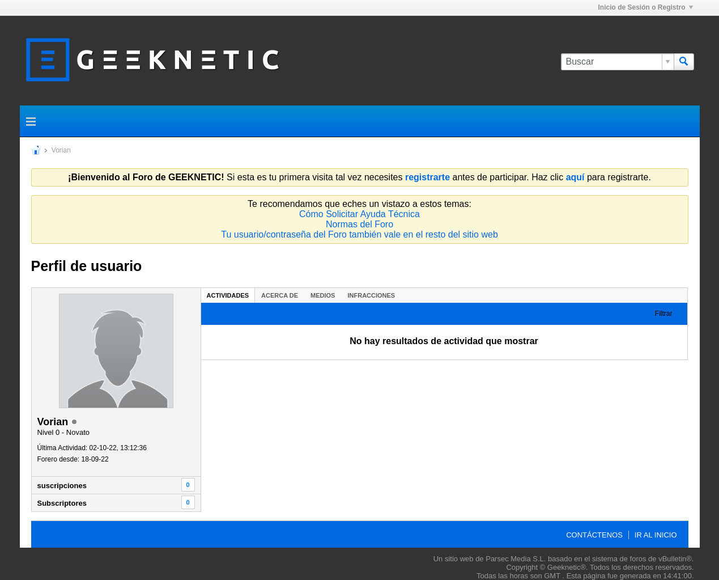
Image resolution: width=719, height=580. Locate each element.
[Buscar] (617, 61)
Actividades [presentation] (228, 295)
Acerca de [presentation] (279, 295)
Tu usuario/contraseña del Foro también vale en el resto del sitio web (359, 234)
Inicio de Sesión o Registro (645, 7)
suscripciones (62, 485)
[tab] (228, 295)
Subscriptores (62, 503)
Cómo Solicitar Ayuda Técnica (359, 214)
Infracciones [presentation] (371, 295)
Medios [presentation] (322, 295)
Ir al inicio (656, 535)
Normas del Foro (359, 224)
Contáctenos (594, 535)
